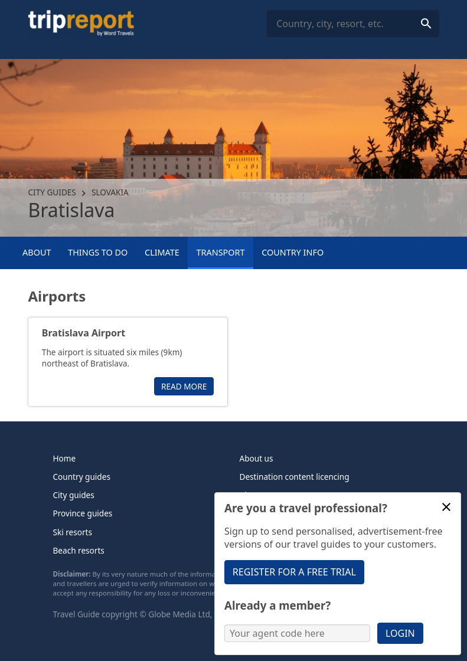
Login (400, 633)
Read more (184, 386)
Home (64, 458)
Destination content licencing (295, 476)
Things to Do (98, 252)
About (36, 252)
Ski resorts (73, 532)
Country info (293, 252)
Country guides (81, 476)
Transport (221, 252)
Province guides (83, 513)
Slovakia (110, 192)
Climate (162, 252)
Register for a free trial (294, 571)
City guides (52, 192)
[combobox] (353, 24)
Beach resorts (78, 550)
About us (256, 458)
